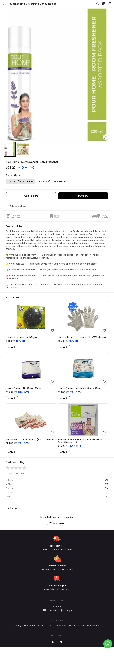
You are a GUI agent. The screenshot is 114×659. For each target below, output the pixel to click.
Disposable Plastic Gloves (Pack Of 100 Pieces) (82, 337)
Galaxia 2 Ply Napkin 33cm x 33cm (23, 388)
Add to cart (31, 196)
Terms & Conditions (55, 625)
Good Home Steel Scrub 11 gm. (21, 337)
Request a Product (90, 625)
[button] (10, 149)
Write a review (57, 522)
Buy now (83, 196)
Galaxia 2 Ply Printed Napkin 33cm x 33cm (79, 388)
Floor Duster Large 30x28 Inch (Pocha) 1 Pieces (30, 439)
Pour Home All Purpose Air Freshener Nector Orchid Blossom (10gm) (80, 441)
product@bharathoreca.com (57, 589)
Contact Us (73, 625)
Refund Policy (36, 625)
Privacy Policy (21, 625)
